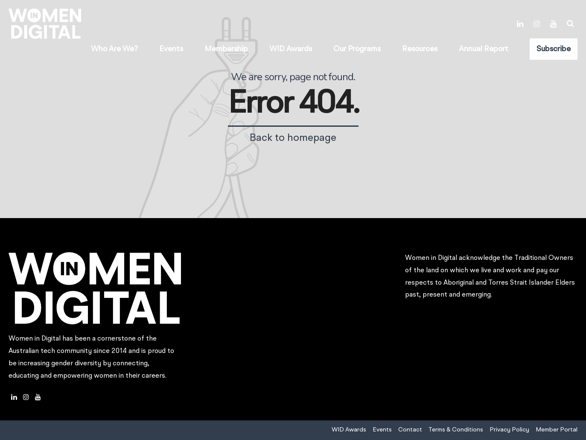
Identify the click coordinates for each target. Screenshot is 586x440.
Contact (410, 430)
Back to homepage (293, 138)
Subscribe (553, 49)
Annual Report (483, 49)
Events (171, 49)
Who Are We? (114, 49)
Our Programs (357, 49)
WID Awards (290, 49)
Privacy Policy (509, 430)
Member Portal (556, 430)
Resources (419, 49)
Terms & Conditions (456, 430)
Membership (226, 49)
